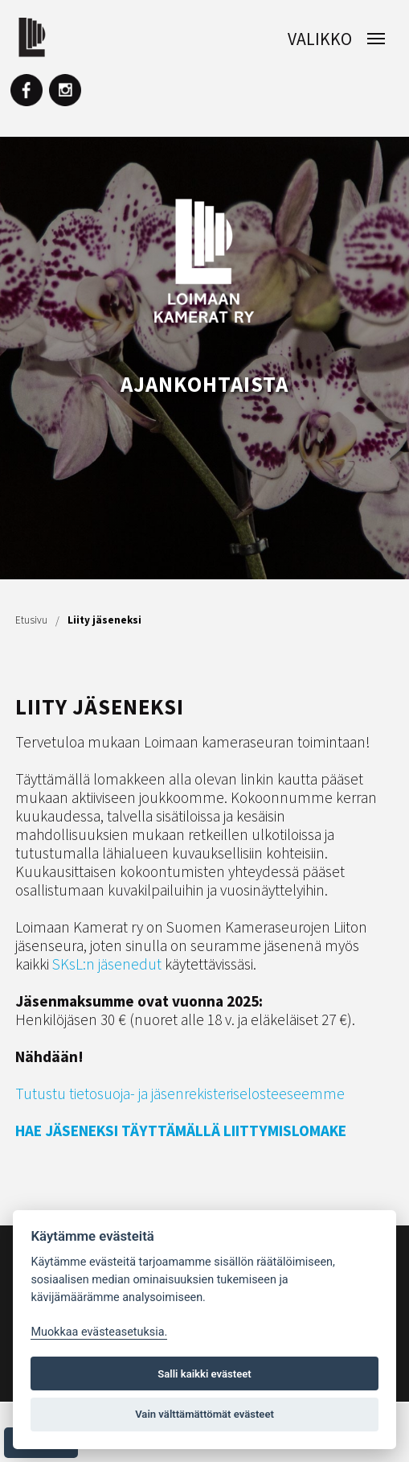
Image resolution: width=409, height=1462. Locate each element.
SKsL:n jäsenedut (107, 964)
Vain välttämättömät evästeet (204, 1414)
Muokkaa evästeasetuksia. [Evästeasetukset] (99, 1332)
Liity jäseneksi (104, 620)
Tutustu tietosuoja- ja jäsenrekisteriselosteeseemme (180, 1093)
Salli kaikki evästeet (204, 1374)
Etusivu (31, 620)
